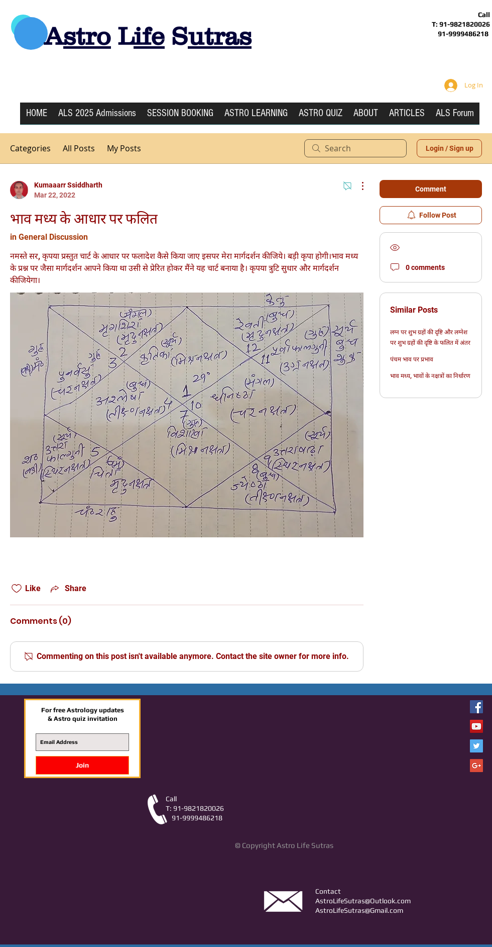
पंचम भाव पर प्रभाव (411, 359)
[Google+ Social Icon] (476, 765)
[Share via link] (67, 589)
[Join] (82, 765)
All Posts (79, 148)
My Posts (124, 148)
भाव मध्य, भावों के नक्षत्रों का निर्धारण (430, 376)
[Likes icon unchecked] (16, 589)
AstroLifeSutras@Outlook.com (363, 901)
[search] (355, 148)
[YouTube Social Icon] (476, 726)
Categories (30, 148)
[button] (256, 117)
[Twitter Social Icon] (476, 745)
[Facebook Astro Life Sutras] (476, 706)
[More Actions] (357, 186)
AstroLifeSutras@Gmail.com (359, 910)
